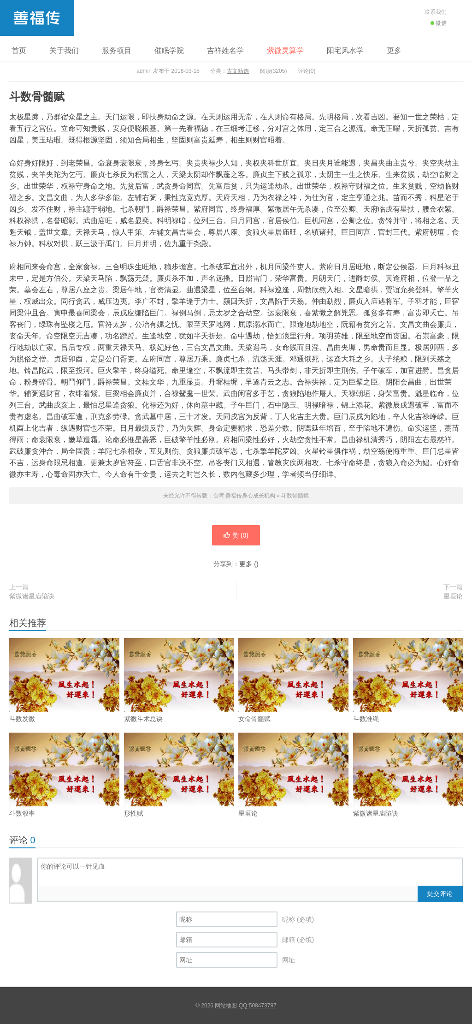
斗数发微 (64, 697)
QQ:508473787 (258, 1005)
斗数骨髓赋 (295, 495)
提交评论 (440, 893)
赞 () (236, 535)
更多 (394, 50)
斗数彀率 (64, 791)
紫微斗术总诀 (179, 697)
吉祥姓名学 (225, 50)
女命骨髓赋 (293, 697)
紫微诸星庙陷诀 (31, 596)
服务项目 (116, 50)
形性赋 (179, 791)
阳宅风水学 (345, 50)
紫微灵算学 (285, 50)
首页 (19, 50)
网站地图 (226, 1005)
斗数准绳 (408, 697)
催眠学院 (169, 50)
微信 (439, 23)
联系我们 (436, 12)
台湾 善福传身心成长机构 (37, 18)
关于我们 (64, 50)
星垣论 (453, 596)
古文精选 (238, 71)
